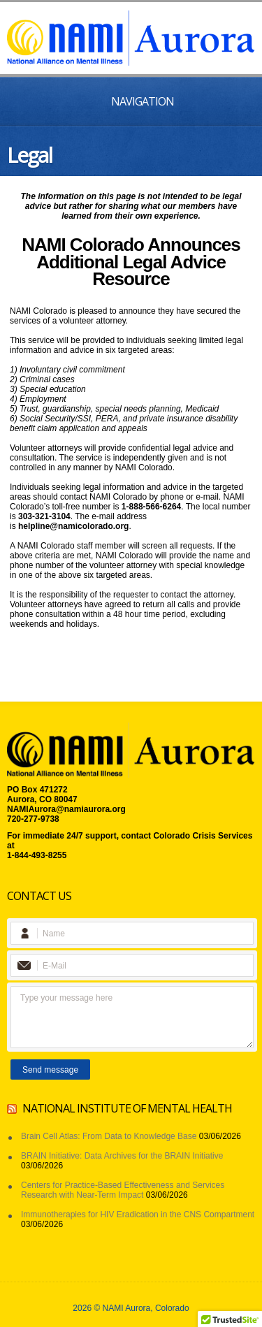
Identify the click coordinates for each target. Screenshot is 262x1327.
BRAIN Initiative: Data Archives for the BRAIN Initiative (122, 1156)
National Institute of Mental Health (127, 1108)
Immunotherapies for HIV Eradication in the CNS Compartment (137, 1214)
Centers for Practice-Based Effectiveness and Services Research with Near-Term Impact (122, 1190)
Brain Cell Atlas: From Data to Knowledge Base (108, 1136)
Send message (50, 1070)
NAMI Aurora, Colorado (146, 1308)
